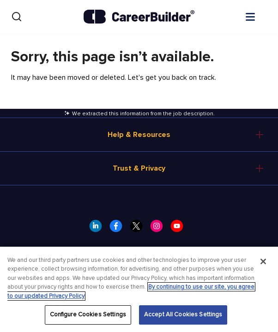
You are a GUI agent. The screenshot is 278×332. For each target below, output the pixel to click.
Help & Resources (139, 134)
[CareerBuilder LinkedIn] (98, 229)
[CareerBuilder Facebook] (119, 229)
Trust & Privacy (139, 168)
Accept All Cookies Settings (183, 314)
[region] (139, 289)
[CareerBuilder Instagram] (159, 229)
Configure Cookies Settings (88, 314)
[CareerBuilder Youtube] (179, 229)
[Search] (16, 16)
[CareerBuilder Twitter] (139, 229)
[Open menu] (259, 16)
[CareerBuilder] (139, 17)
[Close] (263, 261)
